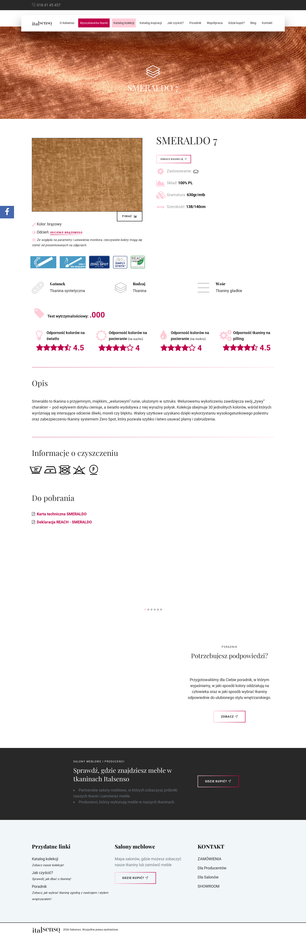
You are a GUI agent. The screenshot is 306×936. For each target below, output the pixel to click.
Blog (253, 23)
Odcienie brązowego (66, 232)
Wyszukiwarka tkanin (94, 23)
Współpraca (215, 23)
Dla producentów (212, 868)
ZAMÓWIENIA (209, 859)
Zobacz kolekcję (173, 159)
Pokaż (129, 216)
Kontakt (267, 23)
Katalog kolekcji (123, 23)
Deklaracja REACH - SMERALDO (64, 522)
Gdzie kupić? (236, 23)
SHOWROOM (209, 886)
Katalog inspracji (151, 23)
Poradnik (195, 23)
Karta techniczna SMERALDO (61, 514)
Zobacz (229, 716)
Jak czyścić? (175, 23)
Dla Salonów (208, 877)
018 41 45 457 (49, 5)
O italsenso (67, 23)
